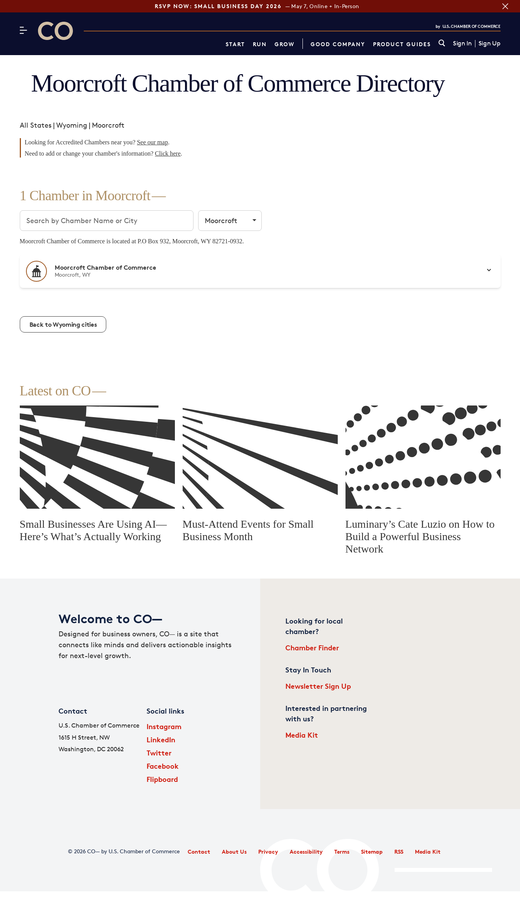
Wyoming (71, 125)
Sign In (462, 43)
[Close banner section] (505, 6)
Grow (285, 44)
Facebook (163, 765)
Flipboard (162, 779)
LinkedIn (161, 739)
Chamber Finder (312, 647)
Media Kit (301, 734)
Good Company (338, 44)
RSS (398, 851)
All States (36, 125)
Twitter (159, 752)
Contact (199, 851)
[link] (442, 43)
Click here (168, 153)
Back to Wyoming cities (63, 324)
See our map (152, 142)
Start (235, 44)
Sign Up (490, 43)
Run (260, 44)
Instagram (164, 726)
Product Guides (402, 44)
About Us (234, 851)
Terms (341, 851)
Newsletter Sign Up (318, 685)
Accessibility (306, 851)
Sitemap (372, 851)
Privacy (268, 851)
